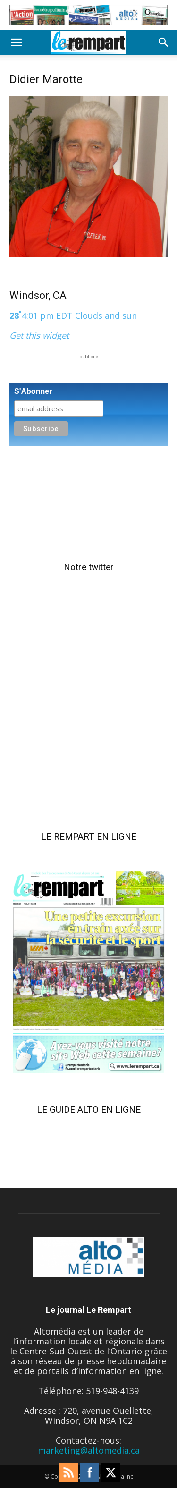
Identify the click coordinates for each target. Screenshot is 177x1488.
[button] (16, 42)
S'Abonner (33, 391)
